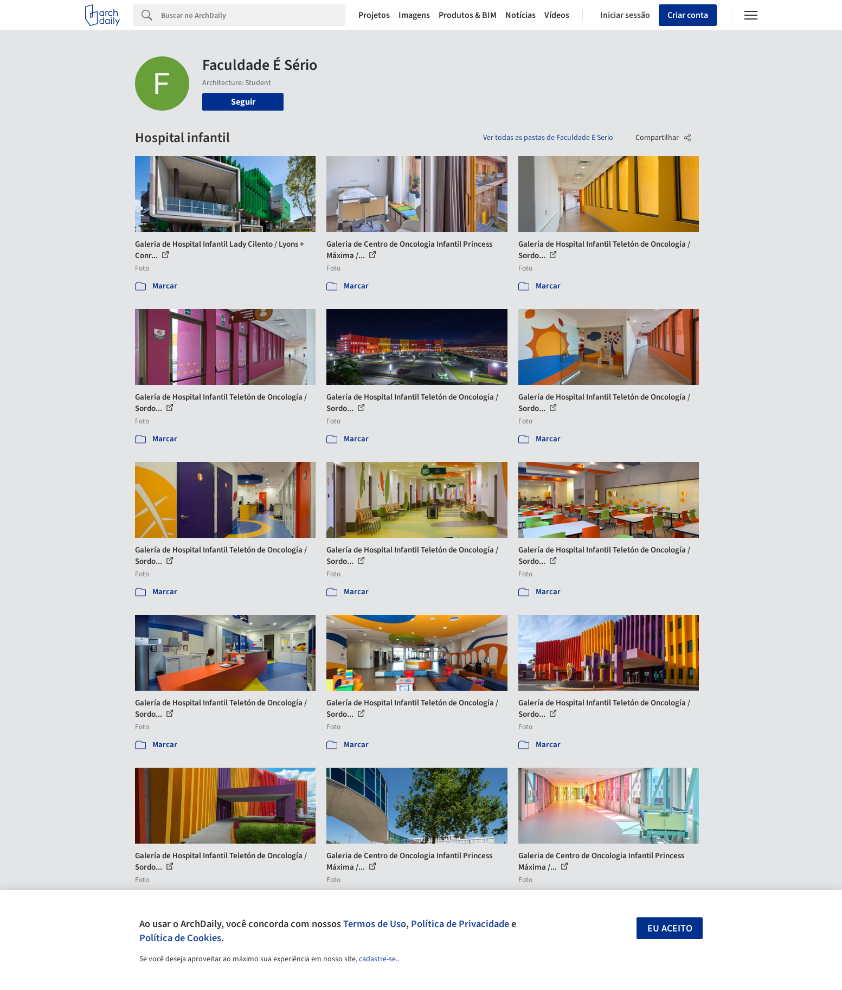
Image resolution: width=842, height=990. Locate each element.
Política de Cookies (180, 938)
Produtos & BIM (468, 15)
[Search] (253, 15)
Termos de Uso (374, 924)
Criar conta (687, 15)
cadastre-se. (378, 959)
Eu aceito (669, 928)
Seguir (243, 102)
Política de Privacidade (460, 924)
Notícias (520, 15)
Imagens (414, 15)
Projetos (374, 15)
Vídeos (556, 15)
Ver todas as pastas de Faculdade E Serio (548, 138)
